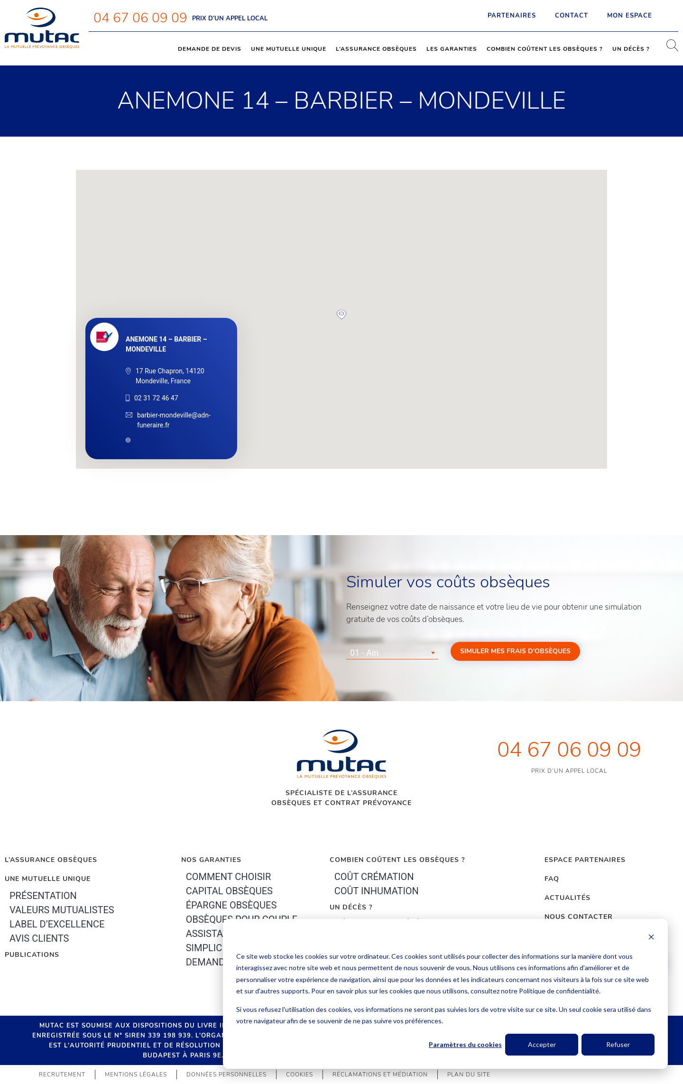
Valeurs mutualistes (61, 910)
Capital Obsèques (229, 891)
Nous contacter (579, 916)
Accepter (542, 1044)
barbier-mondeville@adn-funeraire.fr (174, 420)
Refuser (618, 1044)
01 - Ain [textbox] (364, 653)
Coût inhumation (376, 891)
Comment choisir (228, 876)
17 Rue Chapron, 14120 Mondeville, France (170, 376)
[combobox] (392, 652)
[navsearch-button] (668, 48)
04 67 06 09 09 (140, 18)
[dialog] (445, 994)
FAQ (552, 878)
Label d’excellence (56, 924)
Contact (571, 15)
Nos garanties (211, 859)
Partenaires (512, 15)
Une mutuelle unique (288, 49)
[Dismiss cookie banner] (651, 938)
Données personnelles (226, 1074)
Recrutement (62, 1074)
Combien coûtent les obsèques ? (545, 49)
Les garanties (451, 49)
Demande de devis (209, 49)
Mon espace (638, 15)
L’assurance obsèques (376, 49)
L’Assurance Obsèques (51, 859)
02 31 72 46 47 (156, 398)
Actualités (568, 897)
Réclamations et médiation (380, 1074)
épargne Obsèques (231, 905)
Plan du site (468, 1074)
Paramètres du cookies (465, 1044)
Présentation (43, 895)
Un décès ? (631, 49)
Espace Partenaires (585, 859)
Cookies (299, 1074)
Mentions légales (136, 1074)
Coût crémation (374, 876)
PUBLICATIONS (32, 954)
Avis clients (39, 938)
